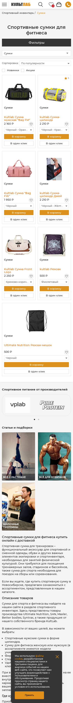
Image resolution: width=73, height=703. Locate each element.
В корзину (19, 136)
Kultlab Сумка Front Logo (18, 270)
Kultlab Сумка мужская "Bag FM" (17, 118)
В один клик (18, 143)
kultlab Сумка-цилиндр (50, 118)
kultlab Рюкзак (50, 269)
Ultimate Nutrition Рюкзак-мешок (28, 345)
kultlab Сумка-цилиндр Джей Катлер (51, 194)
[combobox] (45, 63)
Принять (29, 695)
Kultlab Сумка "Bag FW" (17, 194)
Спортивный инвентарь (18, 12)
